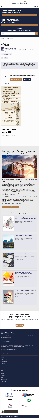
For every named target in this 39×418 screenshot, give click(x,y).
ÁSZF (2, 377)
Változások (3, 365)
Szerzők (3, 367)
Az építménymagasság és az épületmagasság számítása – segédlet (25, 217)
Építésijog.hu (6, 83)
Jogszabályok (4, 359)
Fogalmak (7, 38)
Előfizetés (3, 375)
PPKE (2, 383)
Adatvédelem (4, 379)
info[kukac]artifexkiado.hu (8, 340)
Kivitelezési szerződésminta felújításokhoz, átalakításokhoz (23, 272)
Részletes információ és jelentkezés (10, 206)
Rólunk (2, 373)
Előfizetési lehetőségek (16, 79)
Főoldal (2, 38)
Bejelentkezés (27, 79)
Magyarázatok (4, 361)
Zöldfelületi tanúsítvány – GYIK (23, 235)
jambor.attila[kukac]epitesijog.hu (10, 349)
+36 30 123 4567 (6, 341)
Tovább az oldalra (19, 15)
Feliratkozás (19, 24)
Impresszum (3, 381)
